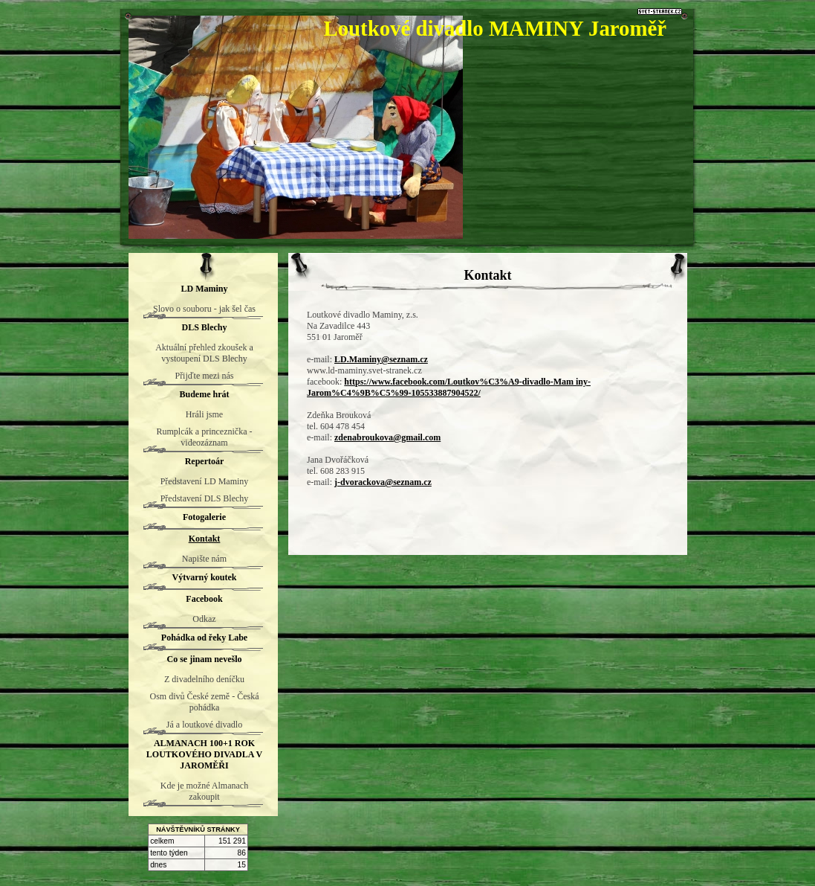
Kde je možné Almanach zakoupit (204, 791)
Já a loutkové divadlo (204, 724)
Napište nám (204, 558)
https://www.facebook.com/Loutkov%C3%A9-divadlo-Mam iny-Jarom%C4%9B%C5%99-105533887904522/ (449, 387)
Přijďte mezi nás (204, 375)
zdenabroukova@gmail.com (387, 437)
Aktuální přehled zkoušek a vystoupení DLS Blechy (204, 353)
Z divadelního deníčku (204, 679)
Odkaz (203, 619)
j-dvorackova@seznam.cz (383, 482)
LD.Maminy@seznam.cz (381, 359)
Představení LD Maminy (204, 481)
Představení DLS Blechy (204, 498)
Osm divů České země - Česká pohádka (204, 702)
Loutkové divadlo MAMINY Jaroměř (494, 28)
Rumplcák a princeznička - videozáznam (205, 437)
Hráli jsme (204, 414)
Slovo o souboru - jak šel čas (204, 309)
